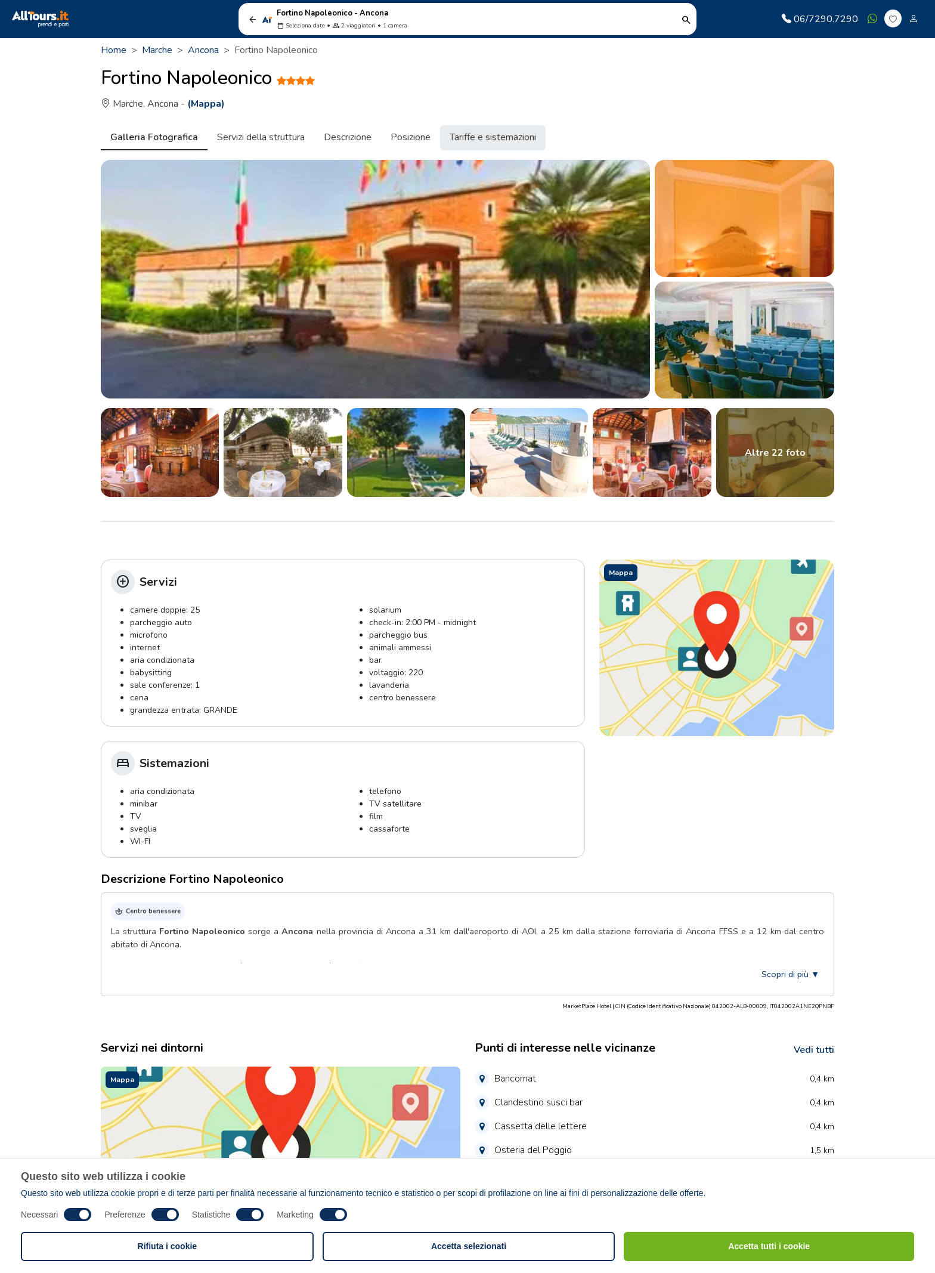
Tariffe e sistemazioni (493, 137)
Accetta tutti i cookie (769, 1246)
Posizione (411, 137)
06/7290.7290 (820, 19)
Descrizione (347, 137)
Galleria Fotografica (154, 137)
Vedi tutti (814, 1049)
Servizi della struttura (261, 137)
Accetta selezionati (468, 1246)
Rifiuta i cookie (167, 1246)
